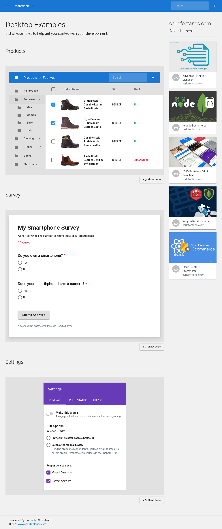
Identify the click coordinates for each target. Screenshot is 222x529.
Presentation (78, 400)
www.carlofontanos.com (32, 524)
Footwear (27, 99)
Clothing (27, 138)
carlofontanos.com (190, 23)
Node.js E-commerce (194, 125)
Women (27, 115)
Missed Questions (62, 472)
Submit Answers (34, 315)
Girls (27, 130)
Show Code (152, 179)
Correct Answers (61, 480)
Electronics (27, 164)
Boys (27, 122)
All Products (27, 90)
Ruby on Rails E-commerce (198, 221)
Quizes (97, 400)
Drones (27, 147)
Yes (25, 262)
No (24, 269)
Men (27, 107)
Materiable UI (24, 6)
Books (27, 155)
